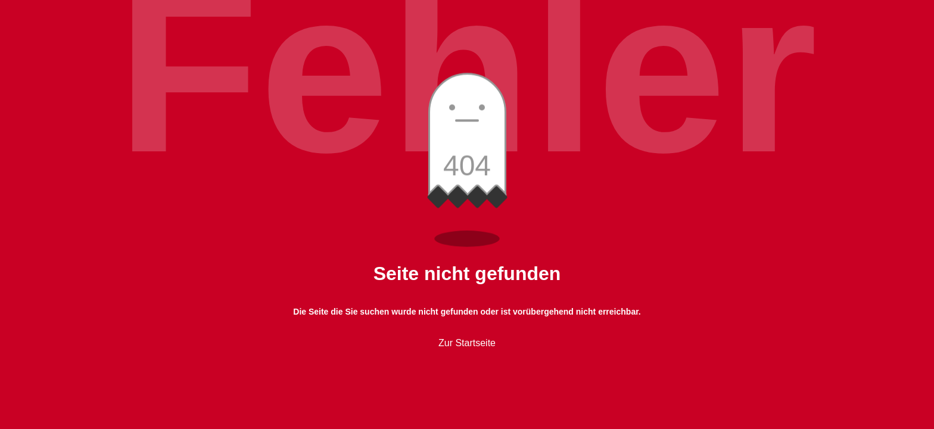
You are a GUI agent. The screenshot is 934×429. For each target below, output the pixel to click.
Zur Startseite (467, 343)
